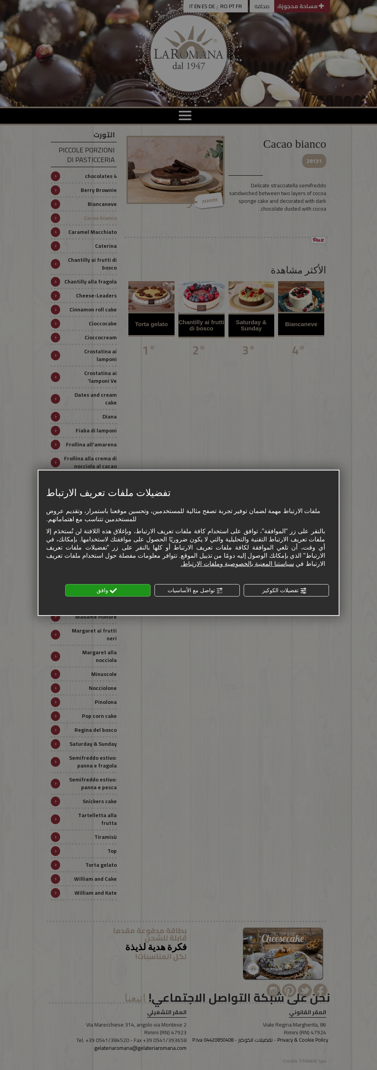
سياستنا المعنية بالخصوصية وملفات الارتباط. (237, 563)
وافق (107, 590)
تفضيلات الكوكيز (284, 590)
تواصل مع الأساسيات (195, 590)
